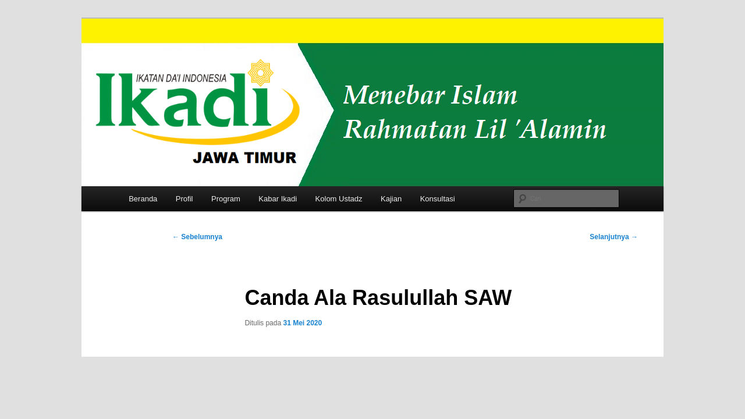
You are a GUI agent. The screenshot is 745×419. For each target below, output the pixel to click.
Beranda (143, 198)
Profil (184, 198)
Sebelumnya (197, 237)
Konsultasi (437, 198)
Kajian (391, 198)
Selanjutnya (614, 237)
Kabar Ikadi (277, 198)
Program (225, 198)
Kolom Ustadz (339, 198)
